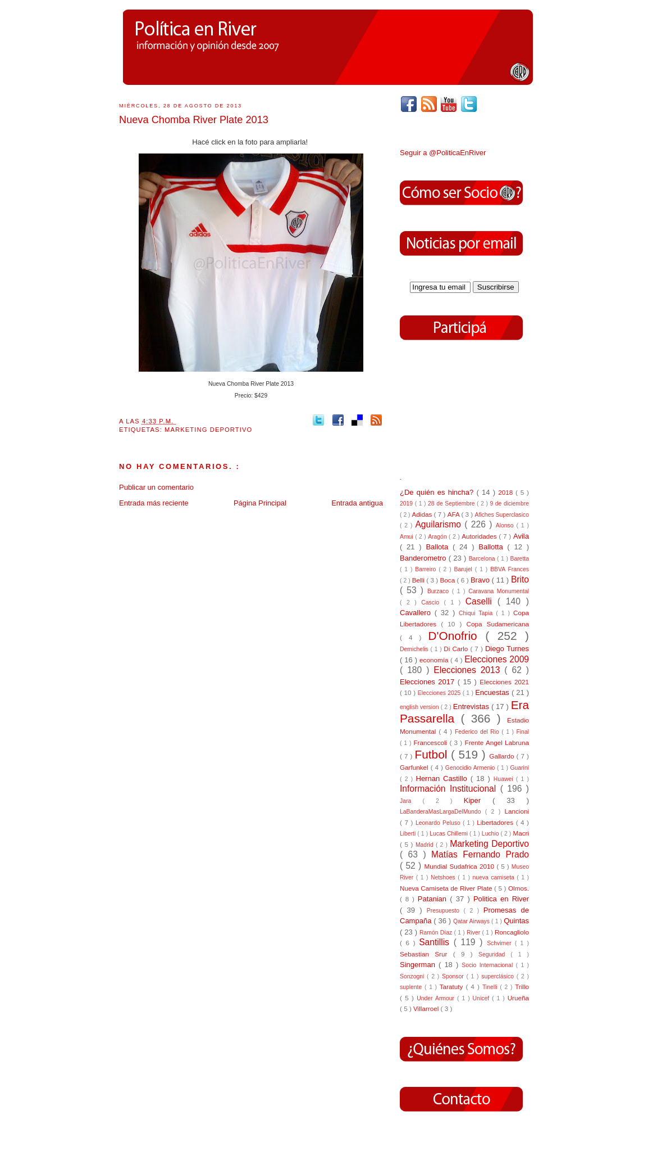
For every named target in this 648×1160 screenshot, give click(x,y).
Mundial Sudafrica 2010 (460, 866)
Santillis (436, 942)
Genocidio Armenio (471, 768)
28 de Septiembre (452, 503)
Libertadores (496, 822)
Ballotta (492, 547)
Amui (407, 537)
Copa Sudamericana (498, 624)
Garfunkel (415, 767)
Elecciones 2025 (440, 693)
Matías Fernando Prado (480, 854)
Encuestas (493, 692)
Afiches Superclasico (502, 515)
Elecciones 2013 (468, 670)
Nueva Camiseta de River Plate (447, 888)
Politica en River (501, 899)
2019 (407, 503)
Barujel (464, 569)
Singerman (419, 964)
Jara (411, 801)
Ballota (439, 547)
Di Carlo (457, 648)
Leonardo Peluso (439, 823)
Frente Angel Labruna (497, 742)
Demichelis (415, 649)
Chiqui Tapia (477, 613)
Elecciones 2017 (429, 682)
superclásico (499, 976)
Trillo (522, 986)
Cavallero (417, 612)
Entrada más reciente (154, 503)
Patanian (434, 899)
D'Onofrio (456, 635)
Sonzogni (413, 976)
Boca (448, 580)
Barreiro (427, 569)
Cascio (432, 602)
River (474, 932)
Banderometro (424, 558)
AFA (455, 514)
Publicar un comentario (156, 487)
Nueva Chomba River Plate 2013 (193, 119)
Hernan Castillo (443, 778)
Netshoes (444, 877)
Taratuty (453, 986)
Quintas (516, 921)
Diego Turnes (507, 648)
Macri (521, 833)
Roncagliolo (512, 932)
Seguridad (494, 954)
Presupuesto (445, 911)
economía (434, 659)
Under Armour (437, 998)
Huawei (505, 779)
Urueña (518, 997)
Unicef (482, 998)
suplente (412, 987)
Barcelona (483, 559)
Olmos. (518, 888)
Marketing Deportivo (208, 429)
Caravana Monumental (498, 591)
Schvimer (501, 943)
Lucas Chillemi (449, 833)
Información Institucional (450, 788)
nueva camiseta (494, 877)
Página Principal (260, 503)
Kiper (478, 800)
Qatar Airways (472, 921)
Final (522, 732)
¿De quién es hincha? (438, 492)
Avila (521, 536)
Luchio (491, 833)
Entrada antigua (357, 503)
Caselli (482, 601)
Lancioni (516, 811)
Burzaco (439, 591)
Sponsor (454, 976)
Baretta (519, 559)
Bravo (481, 580)
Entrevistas (472, 706)
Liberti (408, 833)
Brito (520, 579)
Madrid (426, 845)
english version (420, 707)
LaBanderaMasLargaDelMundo (442, 812)
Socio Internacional (488, 965)
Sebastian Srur (426, 954)
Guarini (519, 768)
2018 (506, 492)
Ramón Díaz (436, 932)
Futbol (433, 754)
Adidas (422, 514)
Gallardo (502, 756)
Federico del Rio (478, 732)
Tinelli (491, 987)
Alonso (506, 525)
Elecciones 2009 (496, 659)
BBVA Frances (509, 569)
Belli (419, 580)
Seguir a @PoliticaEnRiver (443, 152)
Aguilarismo (439, 524)
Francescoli (431, 742)
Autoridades (480, 536)
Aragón (438, 537)
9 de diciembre (509, 503)
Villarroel (427, 1008)
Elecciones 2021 (504, 681)
